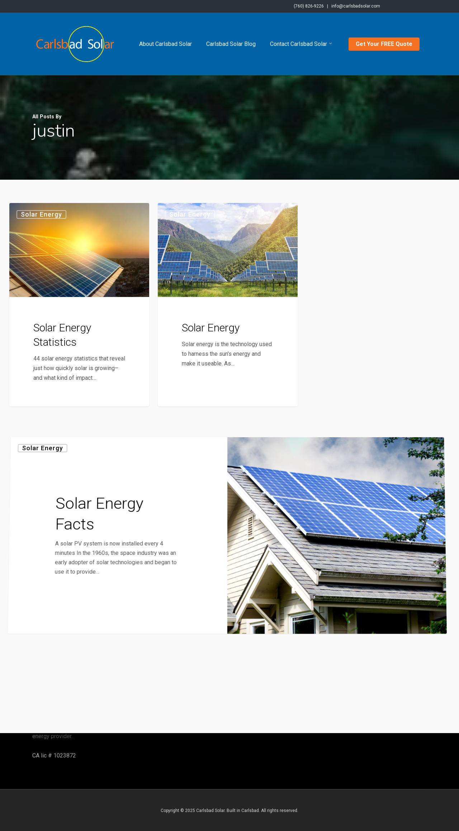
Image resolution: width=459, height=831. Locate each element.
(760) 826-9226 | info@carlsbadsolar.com (337, 6)
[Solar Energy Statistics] (79, 304)
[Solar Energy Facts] (114, 619)
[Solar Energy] (227, 305)
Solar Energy (41, 214)
